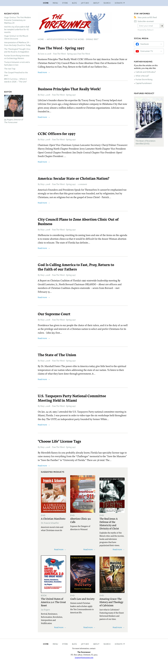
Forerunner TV (146, 51)
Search (107, 3)
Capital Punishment (144, 83)
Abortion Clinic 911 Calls (80, 520)
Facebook (144, 44)
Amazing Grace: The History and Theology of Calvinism (111, 602)
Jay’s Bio (85, 3)
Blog (74, 3)
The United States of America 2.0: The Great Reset (53, 602)
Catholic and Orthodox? (146, 72)
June (42, 53)
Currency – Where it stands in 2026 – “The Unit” (15, 80)
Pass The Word (83, 53)
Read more (42, 72)
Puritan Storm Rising (144, 79)
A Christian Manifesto (53, 518)
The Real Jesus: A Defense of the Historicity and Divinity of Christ (109, 523)
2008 (49, 53)
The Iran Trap (9, 68)
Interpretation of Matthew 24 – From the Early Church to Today (17, 44)
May (42, 94)
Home (46, 3)
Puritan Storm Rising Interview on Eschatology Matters (17, 57)
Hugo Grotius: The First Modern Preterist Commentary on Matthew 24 (17, 20)
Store (65, 3)
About (96, 3)
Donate (119, 644)
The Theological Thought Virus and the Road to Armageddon (17, 50)
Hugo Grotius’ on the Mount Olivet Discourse (16, 37)
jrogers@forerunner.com (84, 657)
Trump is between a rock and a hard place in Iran (17, 63)
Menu (55, 3)
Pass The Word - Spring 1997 (65, 53)
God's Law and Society (82, 598)
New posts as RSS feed (147, 17)
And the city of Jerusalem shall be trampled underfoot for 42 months (16, 29)
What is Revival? (142, 76)
